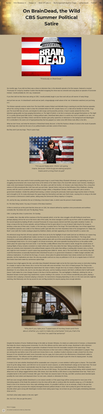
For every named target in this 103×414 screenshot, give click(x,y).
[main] (51, 17)
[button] (100, 2)
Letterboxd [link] (83, 3)
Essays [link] (31, 3)
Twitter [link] (94, 3)
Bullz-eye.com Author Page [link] (65, 3)
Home (13, 407)
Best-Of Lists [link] (44, 3)
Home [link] (8, 3)
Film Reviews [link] (18, 3)
